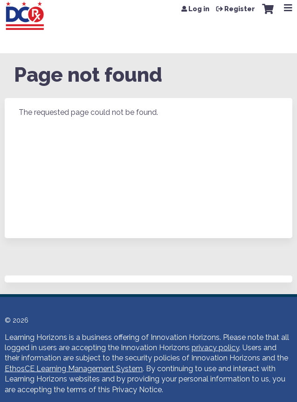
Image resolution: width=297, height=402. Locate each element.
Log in (198, 9)
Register (239, 9)
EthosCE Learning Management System (74, 368)
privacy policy (215, 347)
